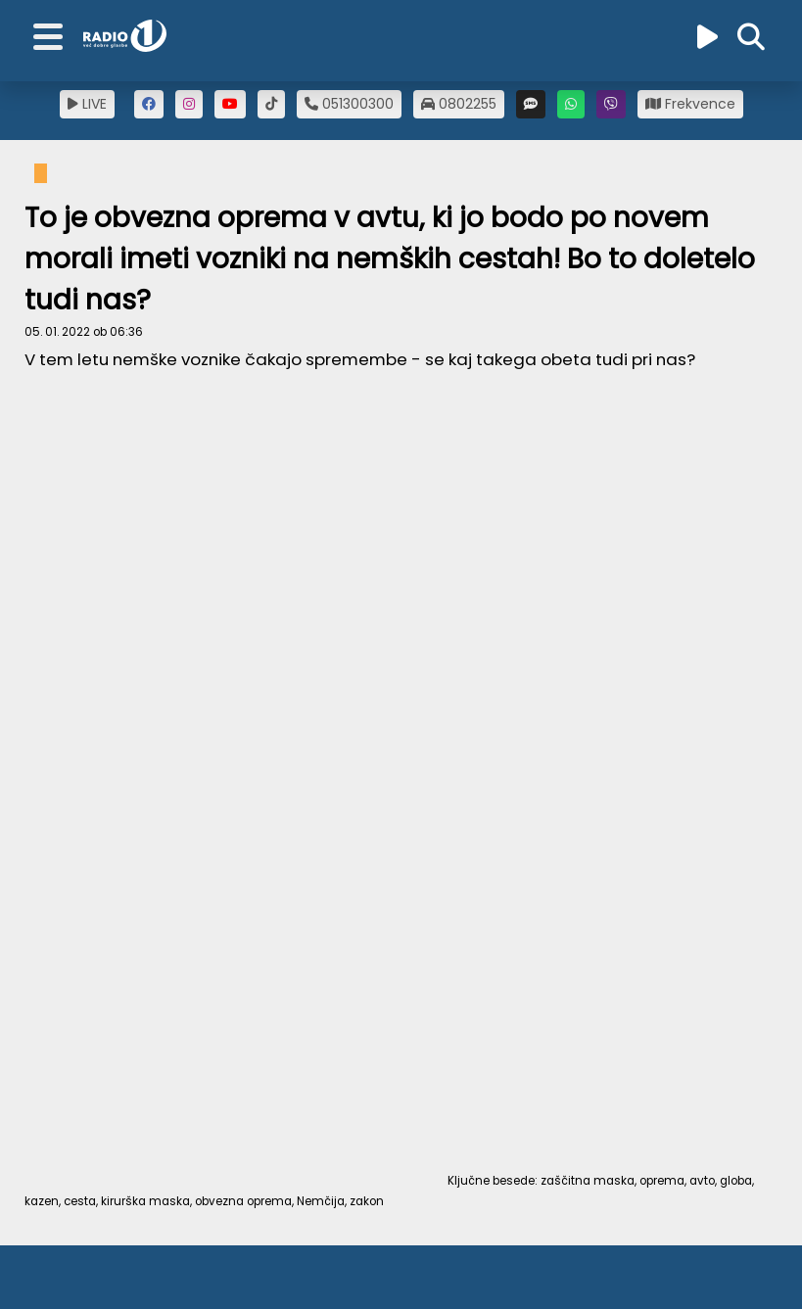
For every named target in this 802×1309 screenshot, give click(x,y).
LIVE (87, 104)
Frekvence (690, 104)
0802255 (458, 104)
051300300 (349, 104)
